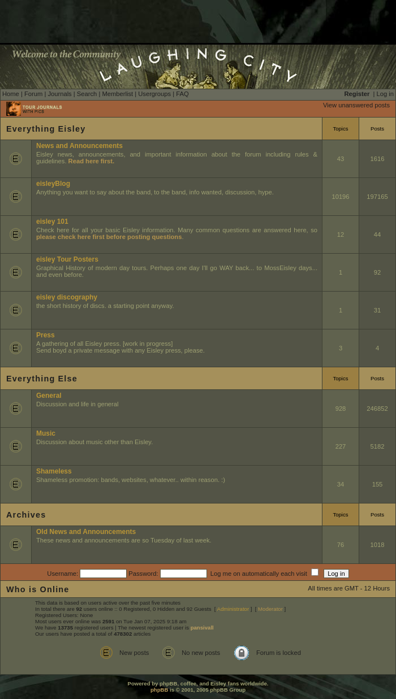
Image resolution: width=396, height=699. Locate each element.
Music (45, 433)
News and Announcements (79, 146)
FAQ (182, 93)
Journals (59, 93)
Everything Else (42, 378)
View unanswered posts (356, 105)
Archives (26, 514)
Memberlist (117, 93)
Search (87, 93)
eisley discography (66, 297)
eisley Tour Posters (67, 259)
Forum (33, 93)
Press (45, 335)
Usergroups (154, 93)
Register (357, 93)
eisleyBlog (53, 184)
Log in (385, 93)
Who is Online (38, 589)
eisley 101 (52, 221)
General (49, 396)
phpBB (159, 690)
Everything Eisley (45, 128)
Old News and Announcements (86, 532)
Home (10, 93)
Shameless (54, 471)
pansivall (202, 627)
